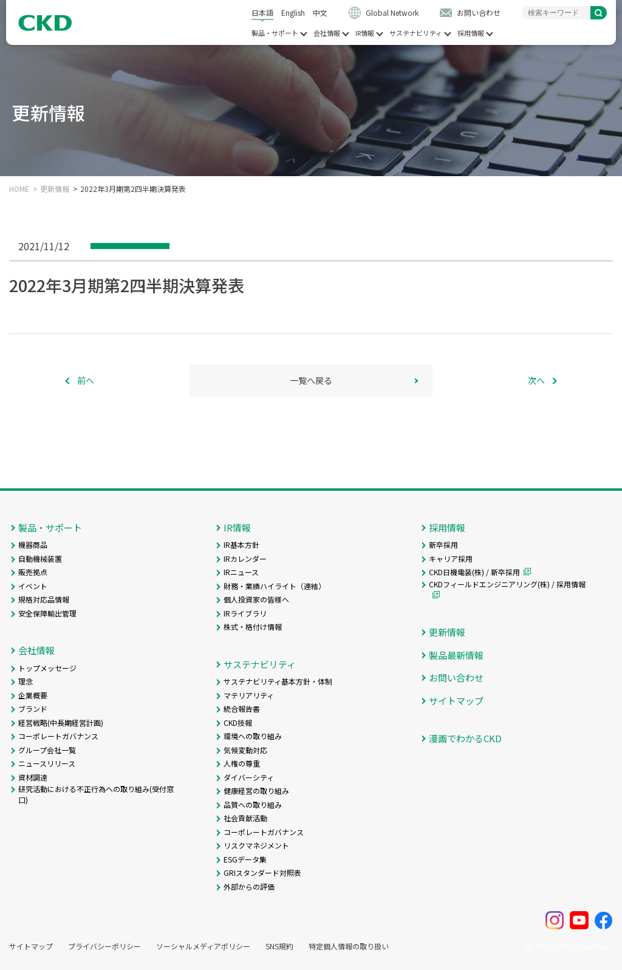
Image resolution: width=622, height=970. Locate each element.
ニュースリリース (46, 763)
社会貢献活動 (245, 818)
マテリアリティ (249, 695)
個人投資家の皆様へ (256, 599)
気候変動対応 (245, 750)
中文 (320, 12)
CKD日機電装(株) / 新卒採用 (474, 572)
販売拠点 (32, 572)
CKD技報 (238, 722)
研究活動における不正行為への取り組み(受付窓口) (96, 794)
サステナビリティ (415, 33)
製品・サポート (274, 33)
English (293, 12)
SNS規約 (279, 946)
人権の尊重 (242, 763)
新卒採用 (443, 544)
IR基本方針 (241, 544)
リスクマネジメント (256, 845)
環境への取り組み (253, 736)
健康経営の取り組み (256, 790)
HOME (19, 189)
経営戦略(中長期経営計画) (60, 722)
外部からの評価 (249, 886)
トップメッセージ (47, 668)
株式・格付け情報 (253, 626)
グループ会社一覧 (47, 750)
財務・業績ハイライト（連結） (275, 586)
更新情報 (54, 189)
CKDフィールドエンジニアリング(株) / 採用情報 (507, 584)
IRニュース (241, 572)
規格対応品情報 (43, 599)
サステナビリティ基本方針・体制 (278, 681)
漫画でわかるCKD (465, 738)
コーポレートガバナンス (58, 736)
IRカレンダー (245, 558)
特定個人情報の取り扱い (349, 946)
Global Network (392, 12)
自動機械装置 (40, 558)
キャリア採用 (451, 558)
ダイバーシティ (249, 777)
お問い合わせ (479, 12)
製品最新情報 (456, 655)
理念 (25, 681)
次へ (536, 380)
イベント (32, 586)
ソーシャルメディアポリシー (203, 946)
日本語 (262, 12)
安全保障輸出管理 (47, 613)
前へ (85, 380)
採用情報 (470, 33)
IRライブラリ (245, 613)
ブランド (32, 708)
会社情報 (326, 33)
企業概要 (32, 695)
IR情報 (364, 33)
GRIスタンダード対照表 (262, 872)
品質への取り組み (253, 804)
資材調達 (32, 777)
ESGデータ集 (245, 859)
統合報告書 (242, 708)
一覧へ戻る (311, 380)
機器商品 (32, 544)
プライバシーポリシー (104, 946)
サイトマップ (456, 700)
